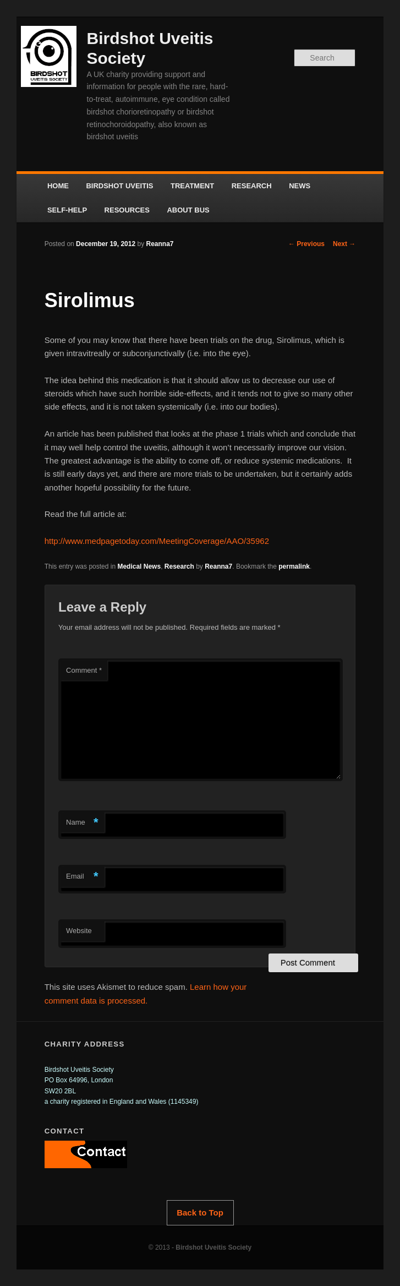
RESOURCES (127, 210)
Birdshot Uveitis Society (213, 1247)
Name (82, 823)
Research (179, 566)
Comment (84, 670)
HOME (58, 186)
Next (344, 244)
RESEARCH (252, 186)
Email (82, 877)
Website (79, 931)
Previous (306, 244)
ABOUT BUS (188, 210)
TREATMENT (192, 186)
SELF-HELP (67, 210)
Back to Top (200, 1212)
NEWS (299, 186)
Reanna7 (160, 244)
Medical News (139, 566)
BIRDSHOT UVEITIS (119, 186)
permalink (294, 566)
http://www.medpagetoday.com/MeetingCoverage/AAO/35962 (157, 541)
